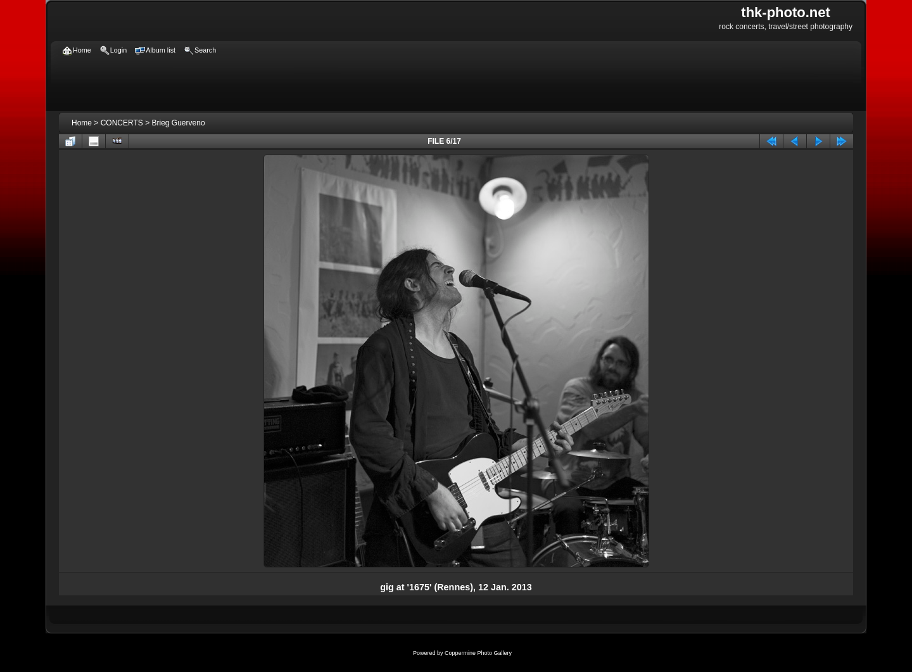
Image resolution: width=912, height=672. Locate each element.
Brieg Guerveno (178, 122)
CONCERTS (122, 122)
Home (82, 122)
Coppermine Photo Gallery (478, 653)
